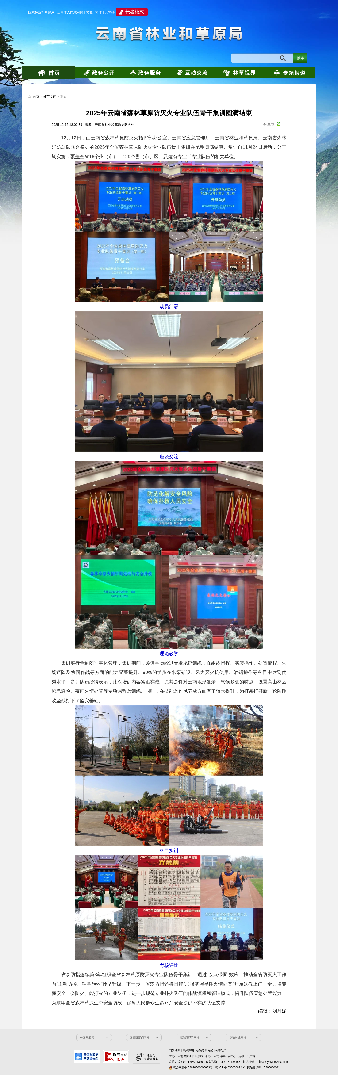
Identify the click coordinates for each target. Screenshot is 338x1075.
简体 (98, 12)
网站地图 (174, 1050)
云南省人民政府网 (70, 12)
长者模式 (134, 11)
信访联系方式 (204, 1050)
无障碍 (110, 12)
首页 (36, 96)
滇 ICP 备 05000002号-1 (230, 1067)
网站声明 (188, 1050)
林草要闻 (49, 96)
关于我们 (221, 1050)
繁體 (89, 12)
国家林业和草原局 (41, 12)
